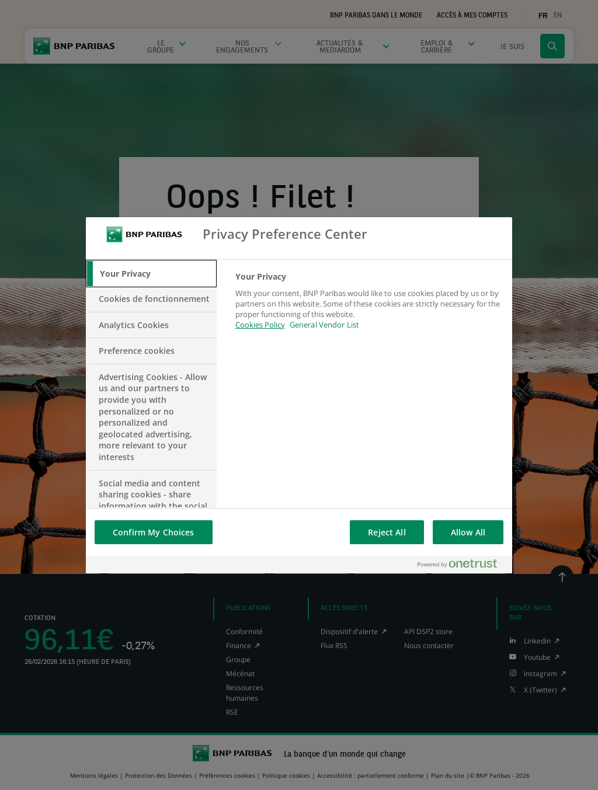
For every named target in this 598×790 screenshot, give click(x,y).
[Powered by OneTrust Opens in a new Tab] (462, 564)
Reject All (386, 532)
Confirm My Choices (153, 532)
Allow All (468, 532)
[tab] (151, 274)
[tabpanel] (369, 307)
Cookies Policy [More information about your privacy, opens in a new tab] (260, 324)
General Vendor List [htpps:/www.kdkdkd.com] (324, 324)
